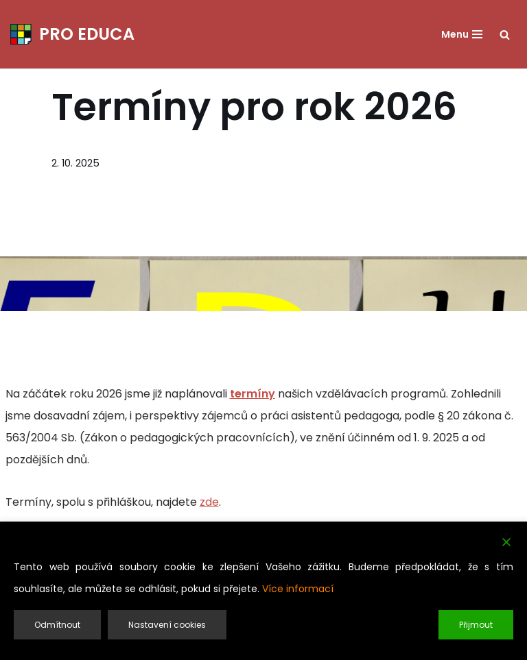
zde (209, 502)
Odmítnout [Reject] (57, 625)
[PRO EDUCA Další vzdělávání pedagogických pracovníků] (72, 34)
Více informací (297, 589)
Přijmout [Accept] (476, 625)
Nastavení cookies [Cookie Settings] (167, 625)
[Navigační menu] (462, 34)
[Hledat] (505, 34)
